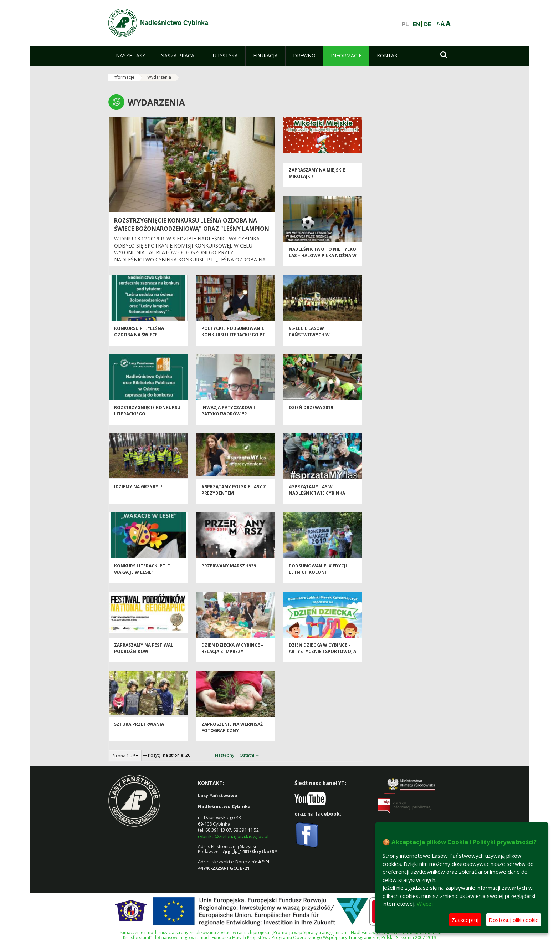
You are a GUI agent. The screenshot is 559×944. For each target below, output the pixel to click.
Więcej (425, 903)
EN (416, 24)
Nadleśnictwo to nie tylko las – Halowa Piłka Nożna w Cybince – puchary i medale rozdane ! (323, 263)
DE (427, 24)
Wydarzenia (159, 77)
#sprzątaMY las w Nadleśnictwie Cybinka (317, 495)
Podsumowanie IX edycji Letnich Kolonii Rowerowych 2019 (318, 577)
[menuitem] (130, 56)
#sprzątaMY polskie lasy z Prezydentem (233, 495)
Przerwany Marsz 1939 (228, 571)
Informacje (123, 77)
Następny (224, 755)
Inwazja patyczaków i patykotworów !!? (228, 416)
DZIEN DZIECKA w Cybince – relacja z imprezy (232, 653)
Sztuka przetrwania (139, 729)
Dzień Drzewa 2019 (311, 413)
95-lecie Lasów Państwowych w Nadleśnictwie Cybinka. (318, 340)
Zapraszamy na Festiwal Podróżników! (143, 653)
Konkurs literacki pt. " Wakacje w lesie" (142, 574)
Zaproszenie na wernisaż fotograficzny (232, 732)
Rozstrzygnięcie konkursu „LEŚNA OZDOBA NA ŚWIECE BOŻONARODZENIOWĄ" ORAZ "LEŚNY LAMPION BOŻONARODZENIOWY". (191, 228)
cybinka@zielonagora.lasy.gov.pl (233, 836)
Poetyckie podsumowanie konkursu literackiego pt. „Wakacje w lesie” (234, 340)
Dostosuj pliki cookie (514, 919)
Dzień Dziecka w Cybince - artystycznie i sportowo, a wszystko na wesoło (322, 656)
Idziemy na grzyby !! (138, 492)
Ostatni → (250, 755)
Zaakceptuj (465, 919)
